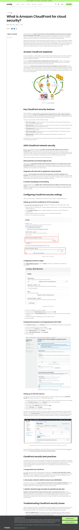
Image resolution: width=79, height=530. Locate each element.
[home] (9, 4)
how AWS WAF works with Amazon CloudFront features (42, 450)
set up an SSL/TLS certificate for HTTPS (34, 205)
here (69, 449)
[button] (17, 4)
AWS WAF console (35, 412)
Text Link (9, 37)
